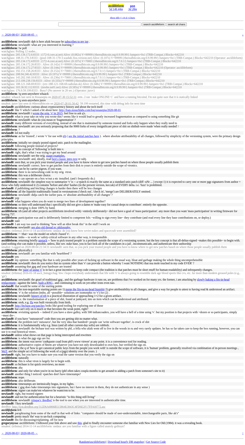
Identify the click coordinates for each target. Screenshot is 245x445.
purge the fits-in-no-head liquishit (85, 289)
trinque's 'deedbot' (41, 400)
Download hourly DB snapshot (126, 441)
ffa (31, 302)
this (80, 423)
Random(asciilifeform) (92, 441)
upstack (42, 240)
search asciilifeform (153, 24)
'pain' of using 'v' (32, 269)
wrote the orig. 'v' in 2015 (48, 113)
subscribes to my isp (76, 41)
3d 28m (132, 9)
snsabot (5, 97)
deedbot (6, 406)
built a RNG (45, 282)
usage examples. (55, 155)
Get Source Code (156, 441)
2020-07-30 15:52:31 (64, 97)
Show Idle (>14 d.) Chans (122, 17)
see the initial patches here (83, 136)
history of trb (38, 295)
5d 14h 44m (116, 9)
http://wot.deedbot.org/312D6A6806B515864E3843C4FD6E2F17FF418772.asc (58, 406)
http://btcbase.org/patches (30, 305)
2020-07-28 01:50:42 (66, 103)
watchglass (7, 51)
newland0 (7, 106)
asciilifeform (116, 5)
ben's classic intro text (64, 158)
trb (64, 136)
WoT (4, 351)
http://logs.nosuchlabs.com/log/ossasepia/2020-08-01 (90, 110)
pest (132, 5)
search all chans (176, 24)
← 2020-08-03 (10, 34)
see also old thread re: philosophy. (51, 227)
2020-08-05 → (29, 34)
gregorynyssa (9, 423)
